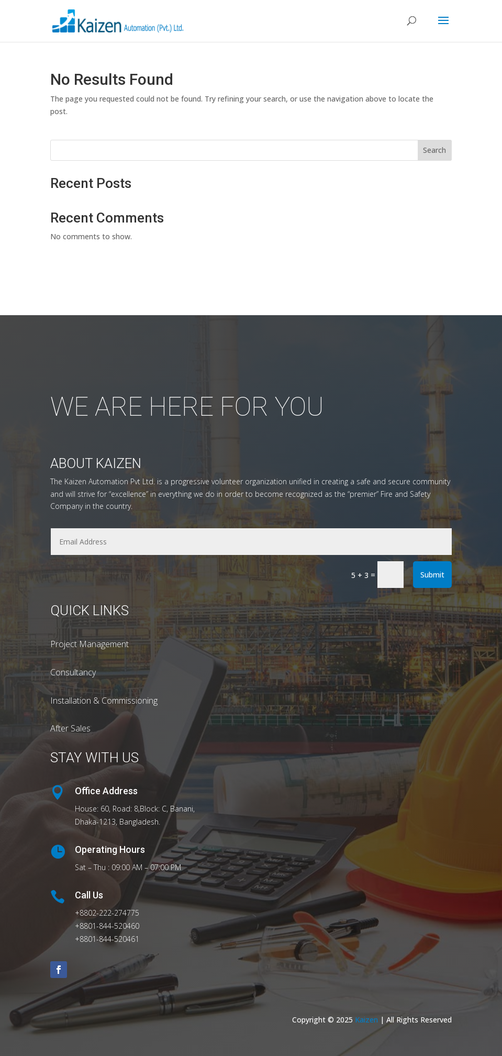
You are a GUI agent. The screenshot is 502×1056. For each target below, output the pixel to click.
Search (434, 150)
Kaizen (367, 1020)
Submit (432, 575)
